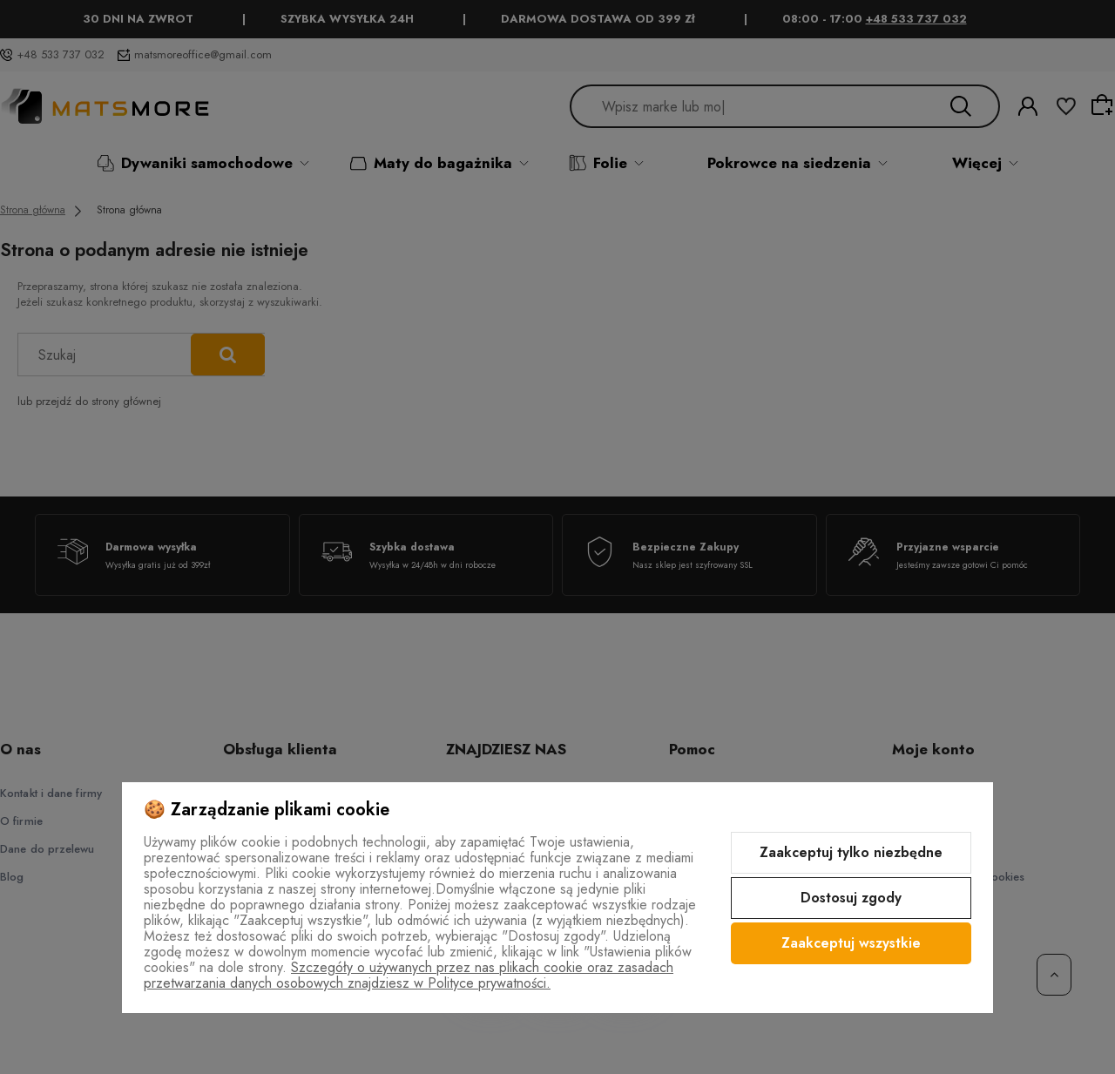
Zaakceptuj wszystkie (851, 943)
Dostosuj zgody (851, 898)
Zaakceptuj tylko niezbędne (851, 852)
